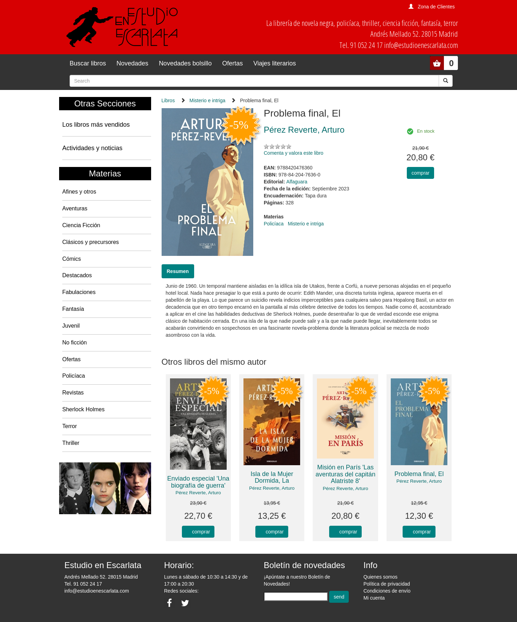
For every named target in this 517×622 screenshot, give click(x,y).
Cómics (71, 259)
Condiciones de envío (387, 591)
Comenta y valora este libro (293, 153)
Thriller (70, 443)
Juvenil (71, 326)
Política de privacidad (386, 584)
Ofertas (232, 63)
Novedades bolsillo (185, 63)
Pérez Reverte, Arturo (198, 492)
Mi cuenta (374, 598)
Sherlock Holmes (83, 409)
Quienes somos (380, 577)
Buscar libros (88, 63)
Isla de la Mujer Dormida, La (271, 477)
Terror (69, 426)
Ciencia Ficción (81, 225)
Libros (168, 100)
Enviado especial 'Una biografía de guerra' (198, 482)
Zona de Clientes (436, 6)
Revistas (73, 393)
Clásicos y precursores (90, 242)
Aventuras (74, 208)
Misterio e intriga (208, 100)
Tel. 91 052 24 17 (83, 584)
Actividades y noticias (92, 148)
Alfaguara (296, 181)
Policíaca (73, 376)
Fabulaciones (78, 292)
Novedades (132, 63)
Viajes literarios (274, 63)
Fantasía (73, 309)
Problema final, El (419, 473)
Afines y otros (79, 192)
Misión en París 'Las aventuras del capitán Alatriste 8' (345, 474)
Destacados (77, 275)
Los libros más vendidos (96, 124)
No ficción (74, 342)
